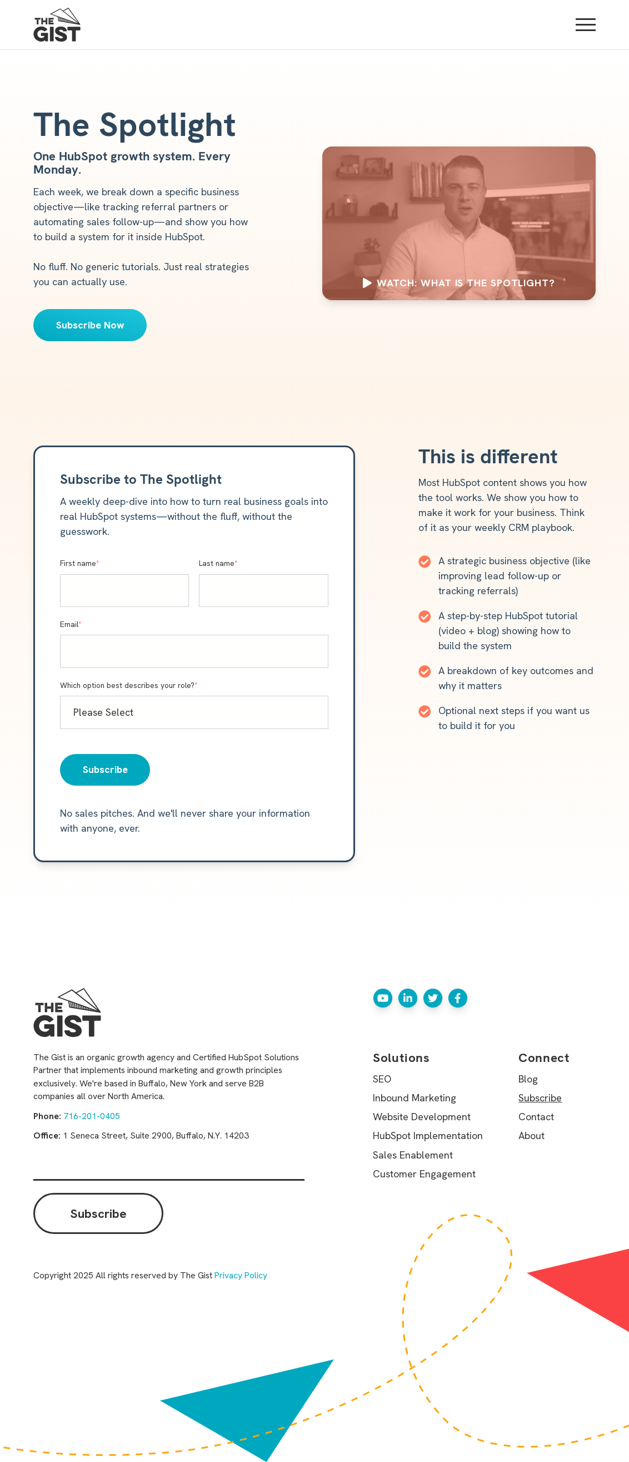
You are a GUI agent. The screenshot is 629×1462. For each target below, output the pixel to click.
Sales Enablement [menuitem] (413, 1155)
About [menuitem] (531, 1135)
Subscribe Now (90, 324)
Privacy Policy (240, 1275)
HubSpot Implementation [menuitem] (428, 1135)
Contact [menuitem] (536, 1116)
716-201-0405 (91, 1116)
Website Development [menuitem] (422, 1116)
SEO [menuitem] (382, 1079)
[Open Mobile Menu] (586, 25)
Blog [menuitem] (528, 1079)
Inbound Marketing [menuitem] (414, 1097)
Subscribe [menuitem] (540, 1097)
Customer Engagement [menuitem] (424, 1173)
